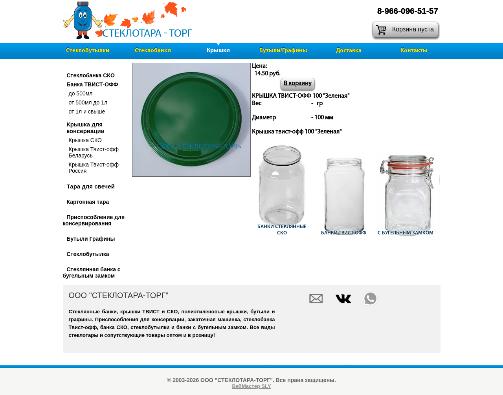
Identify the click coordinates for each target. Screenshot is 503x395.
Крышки (218, 51)
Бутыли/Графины (283, 51)
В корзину (298, 83)
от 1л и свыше (87, 111)
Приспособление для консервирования (94, 220)
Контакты (414, 51)
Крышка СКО (85, 140)
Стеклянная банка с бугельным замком (92, 272)
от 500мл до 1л (88, 102)
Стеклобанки (153, 51)
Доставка (349, 51)
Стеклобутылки (87, 51)
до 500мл (81, 93)
